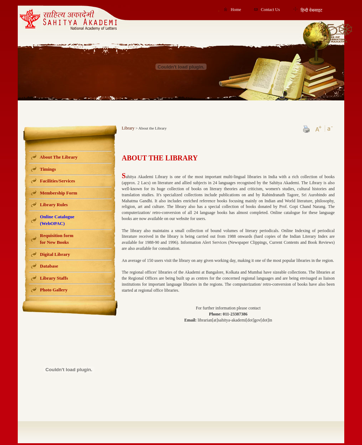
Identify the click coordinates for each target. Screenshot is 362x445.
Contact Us (270, 9)
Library (128, 128)
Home (236, 9)
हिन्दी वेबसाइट (311, 10)
